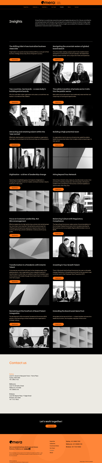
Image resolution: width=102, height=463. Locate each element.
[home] (51, 2)
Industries (52, 443)
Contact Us (51, 426)
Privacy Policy (82, 461)
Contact (77, 7)
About (69, 7)
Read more (15, 59)
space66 (91, 461)
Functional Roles (54, 445)
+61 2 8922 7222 (75, 441)
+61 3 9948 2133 (77, 444)
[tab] (23, 377)
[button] (26, 7)
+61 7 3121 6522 (76, 447)
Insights (62, 7)
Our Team (53, 7)
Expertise (52, 441)
